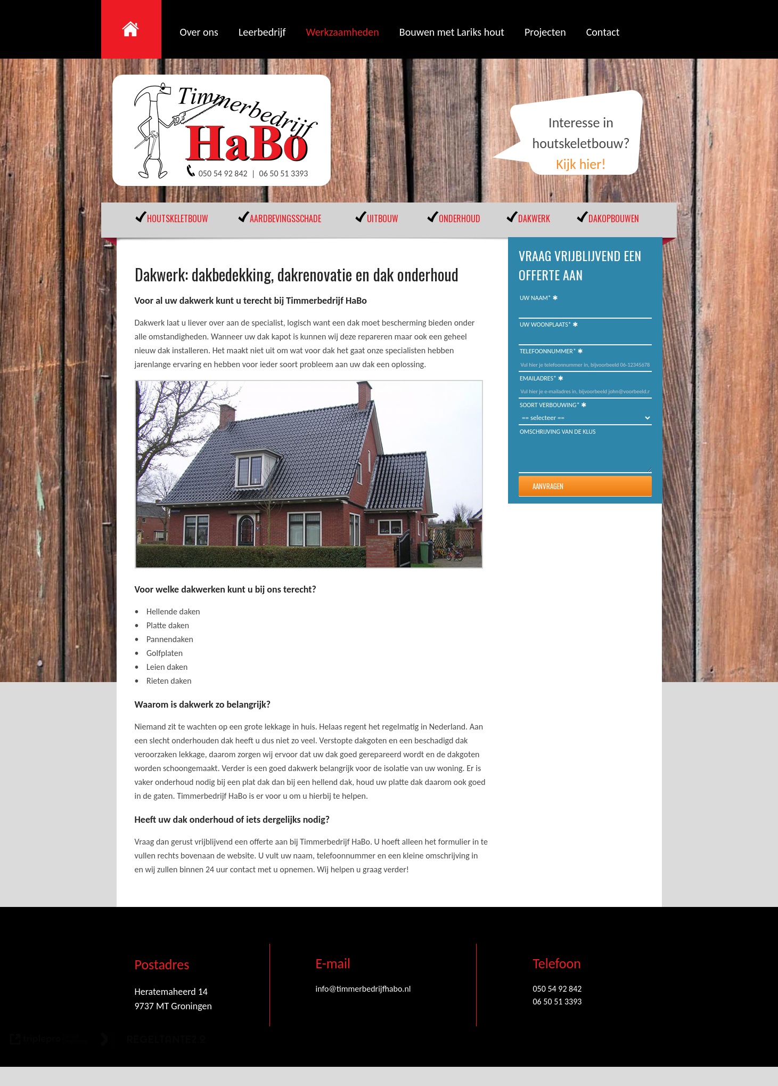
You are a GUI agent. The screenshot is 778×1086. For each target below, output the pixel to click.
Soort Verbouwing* (550, 405)
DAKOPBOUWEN (613, 218)
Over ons (199, 32)
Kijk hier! (581, 164)
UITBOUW (382, 218)
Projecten (545, 32)
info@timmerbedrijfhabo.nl (363, 989)
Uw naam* (535, 298)
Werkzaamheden (342, 32)
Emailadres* (538, 378)
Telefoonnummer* (548, 351)
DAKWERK (534, 218)
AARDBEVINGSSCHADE (285, 218)
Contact (603, 32)
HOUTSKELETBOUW (177, 218)
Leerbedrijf (262, 32)
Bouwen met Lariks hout (451, 32)
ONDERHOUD (459, 218)
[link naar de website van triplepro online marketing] (49, 1041)
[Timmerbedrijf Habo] (227, 131)
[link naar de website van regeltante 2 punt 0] (153, 1041)
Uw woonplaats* (545, 324)
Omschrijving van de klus (558, 431)
